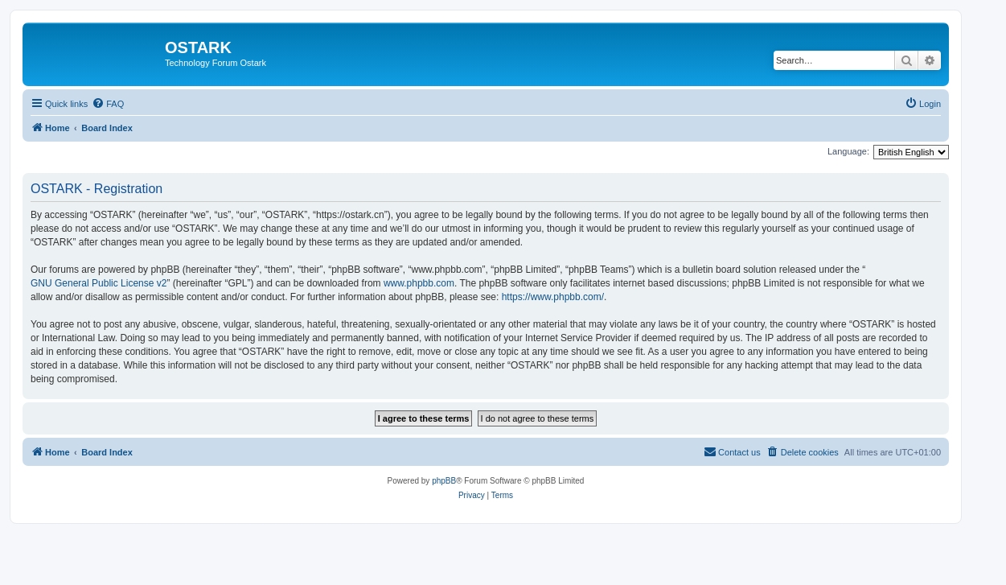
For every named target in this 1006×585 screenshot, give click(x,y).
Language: (848, 151)
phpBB (444, 480)
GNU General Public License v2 (98, 283)
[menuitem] (108, 103)
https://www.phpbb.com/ (553, 297)
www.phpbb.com (419, 283)
